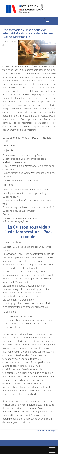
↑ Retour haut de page (45, 430)
